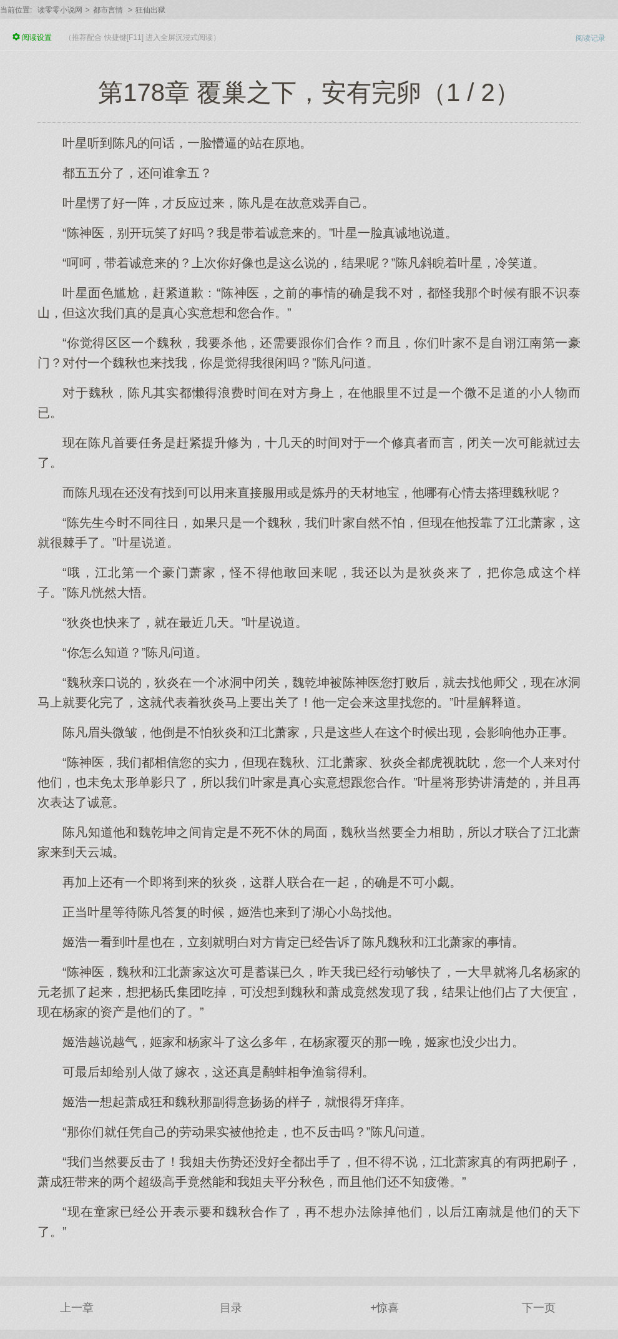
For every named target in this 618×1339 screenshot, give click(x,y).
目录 (231, 1308)
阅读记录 (591, 38)
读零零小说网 (59, 10)
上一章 (77, 1308)
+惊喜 (385, 1308)
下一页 (539, 1308)
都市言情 (108, 10)
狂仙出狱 (150, 10)
